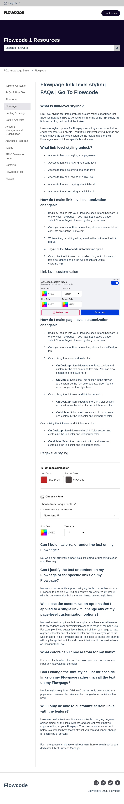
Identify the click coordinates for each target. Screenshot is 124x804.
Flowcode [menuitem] (10, 99)
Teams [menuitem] (9, 147)
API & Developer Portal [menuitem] (15, 156)
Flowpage (40, 70)
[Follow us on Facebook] (117, 782)
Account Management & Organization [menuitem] (14, 130)
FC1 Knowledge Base (16, 70)
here (93, 744)
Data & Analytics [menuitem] (14, 120)
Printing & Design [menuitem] (15, 113)
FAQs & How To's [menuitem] (15, 92)
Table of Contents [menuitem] (15, 85)
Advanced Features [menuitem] (16, 141)
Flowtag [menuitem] (10, 178)
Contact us (111, 13)
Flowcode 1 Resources (32, 40)
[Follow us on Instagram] (103, 782)
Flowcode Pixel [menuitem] (14, 171)
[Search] (117, 48)
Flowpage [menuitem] (11, 106)
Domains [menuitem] (10, 165)
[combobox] (59, 48)
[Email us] (96, 782)
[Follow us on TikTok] (110, 782)
